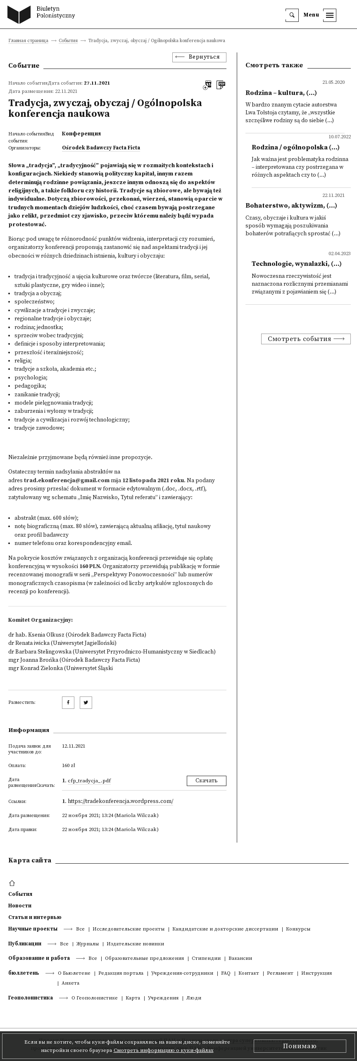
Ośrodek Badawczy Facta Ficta (101, 147)
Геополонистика (30, 998)
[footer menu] (13, 883)
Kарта (133, 998)
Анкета (70, 983)
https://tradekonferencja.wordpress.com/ (120, 801)
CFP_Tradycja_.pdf (89, 780)
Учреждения (163, 998)
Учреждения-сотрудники (182, 973)
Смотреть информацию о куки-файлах (164, 1050)
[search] (292, 15)
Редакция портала (120, 973)
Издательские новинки (135, 944)
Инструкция (316, 973)
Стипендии (206, 959)
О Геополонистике (94, 998)
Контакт (248, 973)
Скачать (206, 780)
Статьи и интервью (35, 917)
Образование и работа (39, 958)
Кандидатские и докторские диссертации (225, 929)
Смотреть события (299, 339)
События (68, 41)
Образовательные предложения (144, 959)
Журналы (87, 944)
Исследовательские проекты (128, 929)
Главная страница (28, 41)
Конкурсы (298, 929)
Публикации (24, 943)
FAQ (226, 973)
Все (80, 929)
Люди (193, 998)
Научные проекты (32, 929)
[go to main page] (43, 15)
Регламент (280, 973)
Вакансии (240, 959)
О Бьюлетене (74, 973)
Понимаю (300, 1046)
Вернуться (204, 57)
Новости (19, 905)
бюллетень (23, 973)
